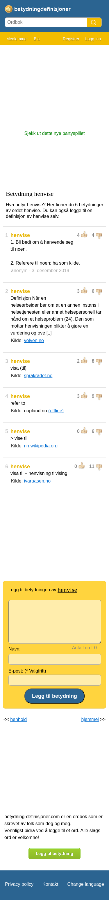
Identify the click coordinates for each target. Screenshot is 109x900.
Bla (37, 39)
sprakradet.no (38, 375)
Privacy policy (19, 884)
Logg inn (93, 39)
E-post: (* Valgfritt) (27, 670)
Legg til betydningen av (42, 589)
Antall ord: (82, 647)
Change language (85, 884)
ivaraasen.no (37, 480)
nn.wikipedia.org (41, 445)
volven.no (34, 340)
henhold (18, 719)
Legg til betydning (54, 853)
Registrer (71, 39)
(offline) (56, 410)
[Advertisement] (54, 85)
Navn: (14, 648)
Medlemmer (17, 39)
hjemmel (90, 719)
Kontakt (50, 884)
